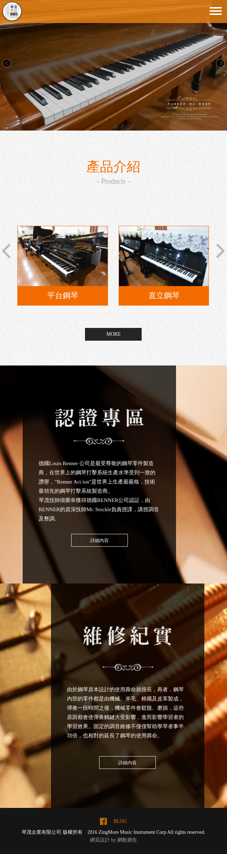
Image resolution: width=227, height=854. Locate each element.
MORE (113, 334)
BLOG (120, 821)
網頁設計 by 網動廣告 (113, 840)
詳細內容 (99, 540)
